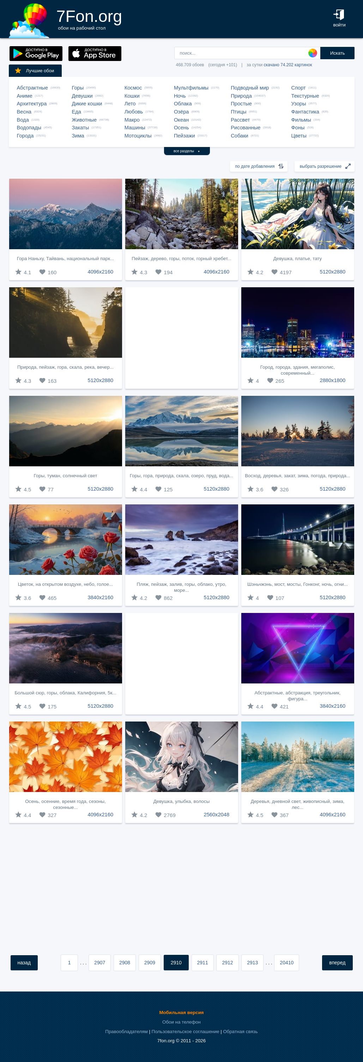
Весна (24, 112)
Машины (135, 127)
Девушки (82, 96)
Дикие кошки (87, 103)
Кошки (132, 96)
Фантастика (305, 112)
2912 (227, 962)
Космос (133, 88)
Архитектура (32, 103)
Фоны (298, 127)
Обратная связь (240, 1031)
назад (24, 962)
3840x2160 (101, 597)
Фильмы (301, 120)
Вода (23, 120)
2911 (202, 962)
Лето (130, 103)
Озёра (181, 112)
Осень (181, 127)
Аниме (24, 96)
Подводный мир (250, 88)
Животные (84, 120)
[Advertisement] (181, 338)
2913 (252, 962)
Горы (78, 88)
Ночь (180, 96)
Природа (241, 96)
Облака (183, 103)
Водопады (29, 127)
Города (25, 136)
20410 (287, 962)
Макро (132, 120)
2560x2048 (217, 814)
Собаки (239, 136)
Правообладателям (126, 1031)
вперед (337, 962)
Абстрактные (32, 88)
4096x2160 (101, 272)
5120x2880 (333, 272)
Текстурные (305, 96)
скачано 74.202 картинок (288, 64)
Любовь (134, 112)
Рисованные (245, 127)
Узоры (298, 103)
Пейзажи (184, 136)
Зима (78, 136)
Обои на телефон (181, 1022)
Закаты (80, 127)
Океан (181, 120)
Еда (76, 112)
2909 (149, 962)
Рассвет (240, 120)
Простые (241, 103)
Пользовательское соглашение (185, 1031)
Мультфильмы (191, 88)
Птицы (238, 112)
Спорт (298, 88)
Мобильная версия (181, 1012)
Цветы (299, 136)
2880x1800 (333, 380)
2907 (99, 962)
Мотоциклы (138, 136)
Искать (337, 53)
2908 (124, 962)
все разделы (187, 151)
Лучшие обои (34, 70)
